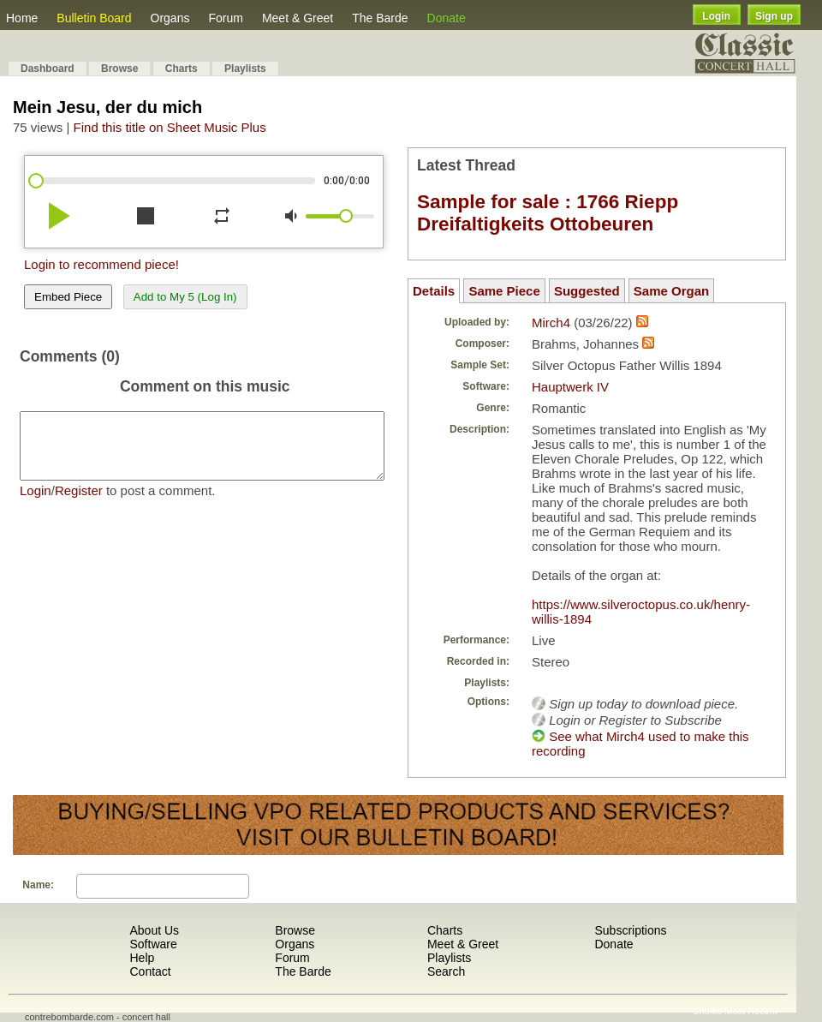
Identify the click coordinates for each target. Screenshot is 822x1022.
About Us (154, 930)
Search (446, 971)
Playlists (245, 69)
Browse (119, 69)
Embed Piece (68, 296)
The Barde (380, 18)
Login (716, 16)
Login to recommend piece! (101, 264)
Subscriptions (630, 930)
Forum (225, 18)
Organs (170, 18)
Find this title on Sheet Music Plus (170, 127)
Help (141, 958)
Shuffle (707, 1011)
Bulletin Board (94, 18)
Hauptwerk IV (570, 387)
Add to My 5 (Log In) (185, 296)
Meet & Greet (297, 18)
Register (79, 503)
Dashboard (47, 69)
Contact (149, 971)
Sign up (774, 16)
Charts (181, 69)
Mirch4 (551, 322)
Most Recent (750, 1011)
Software (152, 944)
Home (22, 18)
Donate (446, 18)
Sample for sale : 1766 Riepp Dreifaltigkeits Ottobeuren (547, 213)
